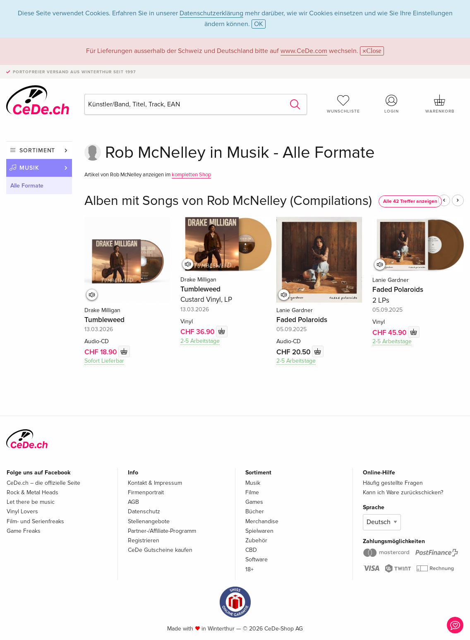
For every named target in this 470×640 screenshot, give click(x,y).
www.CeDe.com (304, 51)
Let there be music (31, 501)
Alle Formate (26, 185)
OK (258, 24)
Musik (29, 167)
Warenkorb (440, 104)
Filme (252, 492)
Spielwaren (259, 530)
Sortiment (37, 150)
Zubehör (256, 540)
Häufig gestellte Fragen (393, 482)
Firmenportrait (146, 492)
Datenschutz (144, 511)
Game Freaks (24, 530)
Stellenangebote (149, 521)
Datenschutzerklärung (211, 13)
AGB (133, 501)
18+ (249, 569)
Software (256, 559)
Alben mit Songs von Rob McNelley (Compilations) (228, 201)
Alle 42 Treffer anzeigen (410, 201)
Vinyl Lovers (22, 511)
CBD (251, 549)
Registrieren (143, 540)
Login (392, 104)
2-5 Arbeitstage (200, 340)
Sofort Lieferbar (104, 360)
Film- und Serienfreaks (35, 521)
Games (254, 501)
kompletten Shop (191, 174)
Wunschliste (343, 104)
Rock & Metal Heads (32, 492)
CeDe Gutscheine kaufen (160, 549)
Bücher (254, 511)
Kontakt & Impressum (155, 482)
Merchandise (261, 521)
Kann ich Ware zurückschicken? (403, 492)
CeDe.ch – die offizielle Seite (43, 482)
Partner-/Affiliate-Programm (162, 530)
